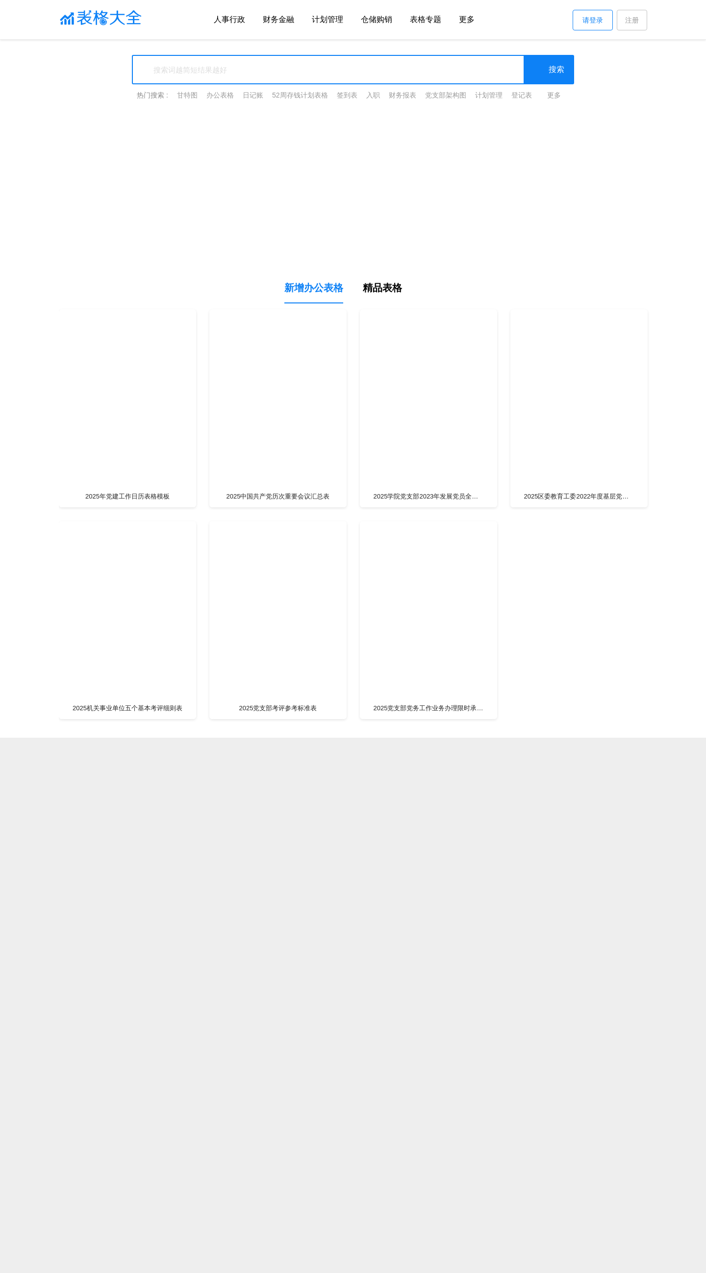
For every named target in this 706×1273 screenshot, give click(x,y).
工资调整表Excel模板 (127, 1202)
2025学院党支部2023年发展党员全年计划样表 (429, 496)
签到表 (347, 95)
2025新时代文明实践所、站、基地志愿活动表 (128, 1131)
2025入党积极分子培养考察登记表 (579, 1131)
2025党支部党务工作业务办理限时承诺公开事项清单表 (429, 708)
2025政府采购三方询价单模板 (428, 1169)
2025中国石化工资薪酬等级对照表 (278, 1228)
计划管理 (327, 19)
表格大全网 (171, 1260)
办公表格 (220, 95)
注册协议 (296, 1260)
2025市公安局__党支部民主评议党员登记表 (429, 1131)
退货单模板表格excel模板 (578, 1185)
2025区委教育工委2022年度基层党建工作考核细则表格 (579, 496)
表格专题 (425, 19)
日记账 (253, 95)
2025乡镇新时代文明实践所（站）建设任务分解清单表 (278, 1131)
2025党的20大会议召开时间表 (278, 1202)
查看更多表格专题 (581, 1228)
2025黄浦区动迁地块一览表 (278, 1185)
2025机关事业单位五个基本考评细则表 (127, 708)
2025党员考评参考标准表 (579, 708)
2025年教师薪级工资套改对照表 (428, 1202)
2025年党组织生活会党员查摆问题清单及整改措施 (127, 1223)
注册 (632, 20)
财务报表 (402, 95)
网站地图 (546, 1260)
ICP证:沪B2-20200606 (497, 1260)
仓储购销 (376, 19)
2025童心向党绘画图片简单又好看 (579, 1202)
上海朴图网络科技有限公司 (355, 1260)
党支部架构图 (445, 95)
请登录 (592, 20)
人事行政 (229, 19)
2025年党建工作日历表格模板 (127, 496)
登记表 (521, 95)
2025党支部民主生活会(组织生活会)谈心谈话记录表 (127, 1164)
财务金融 (278, 19)
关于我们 (205, 1260)
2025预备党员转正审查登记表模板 (428, 920)
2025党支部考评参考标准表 (278, 708)
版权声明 (235, 1260)
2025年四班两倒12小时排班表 (127, 1185)
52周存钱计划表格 (300, 95)
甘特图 (187, 95)
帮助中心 (265, 1260)
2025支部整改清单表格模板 (128, 920)
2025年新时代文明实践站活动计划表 (428, 1228)
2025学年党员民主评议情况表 (579, 920)
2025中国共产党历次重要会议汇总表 (278, 496)
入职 (373, 95)
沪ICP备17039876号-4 (428, 1260)
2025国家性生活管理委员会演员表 (278, 1169)
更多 (467, 19)
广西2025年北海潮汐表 (428, 1185)
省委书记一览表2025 (579, 1169)
